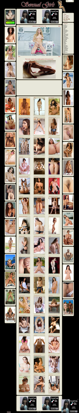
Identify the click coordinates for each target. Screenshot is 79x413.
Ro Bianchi (35, 335)
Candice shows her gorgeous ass (38, 196)
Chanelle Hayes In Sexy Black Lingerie (39, 137)
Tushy (64, 51)
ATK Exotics (65, 27)
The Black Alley (65, 48)
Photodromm (65, 41)
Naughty (58, 135)
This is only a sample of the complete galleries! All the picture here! (39, 59)
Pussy (43, 234)
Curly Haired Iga (36, 176)
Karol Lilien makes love (52, 355)
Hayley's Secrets (65, 35)
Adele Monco (36, 117)
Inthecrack (64, 36)
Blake (35, 97)
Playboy (64, 42)
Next (59, 26)
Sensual (58, 234)
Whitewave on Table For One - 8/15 (39, 26)
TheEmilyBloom (65, 50)
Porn (29, 135)
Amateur (43, 135)
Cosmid (64, 28)
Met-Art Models (65, 37)
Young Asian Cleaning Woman (23, 216)
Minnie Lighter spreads (37, 315)
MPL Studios (65, 39)
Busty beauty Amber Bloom (22, 355)
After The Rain (51, 295)
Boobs (43, 194)
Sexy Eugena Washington (52, 117)
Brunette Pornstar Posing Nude (23, 97)
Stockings (28, 115)
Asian (58, 115)
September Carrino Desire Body (53, 315)
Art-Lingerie (65, 26)
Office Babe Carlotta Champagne (53, 196)
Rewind (50, 236)
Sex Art (64, 44)
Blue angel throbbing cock (37, 355)
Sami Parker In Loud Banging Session (24, 117)
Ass (29, 194)
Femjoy (64, 33)
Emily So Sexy (21, 196)
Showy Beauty (65, 45)
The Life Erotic (65, 49)
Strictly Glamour (65, 46)
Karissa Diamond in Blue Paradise (23, 176)
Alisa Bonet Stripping (22, 236)
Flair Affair (50, 137)
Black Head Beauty (51, 97)
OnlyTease (64, 40)
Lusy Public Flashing (37, 295)
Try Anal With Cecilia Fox (22, 335)
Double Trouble (21, 137)
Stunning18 (65, 47)
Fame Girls (64, 32)
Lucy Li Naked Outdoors (22, 315)
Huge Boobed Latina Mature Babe (38, 236)
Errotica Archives (65, 30)
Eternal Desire (65, 31)
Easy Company (51, 335)
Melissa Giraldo (51, 216)
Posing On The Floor (22, 295)
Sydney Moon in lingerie (52, 176)
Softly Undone (36, 216)
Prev (19, 26)
